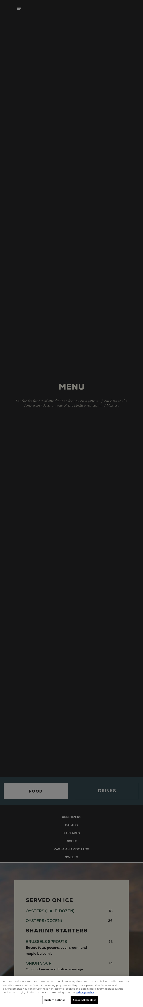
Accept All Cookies (84, 999)
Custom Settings (54, 999)
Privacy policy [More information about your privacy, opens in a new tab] (85, 992)
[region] (71, 991)
